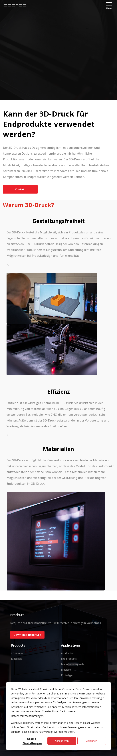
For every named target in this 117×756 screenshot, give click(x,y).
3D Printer (17, 653)
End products (69, 658)
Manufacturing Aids (72, 664)
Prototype (67, 675)
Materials (16, 658)
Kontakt (20, 189)
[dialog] (58, 716)
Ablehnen (91, 741)
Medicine (66, 669)
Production (67, 653)
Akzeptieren (62, 741)
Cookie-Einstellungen (32, 741)
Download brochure (27, 635)
